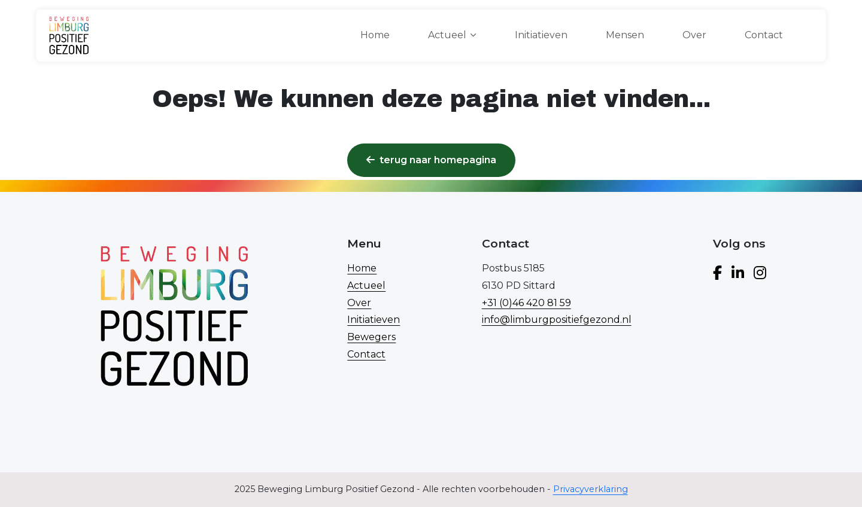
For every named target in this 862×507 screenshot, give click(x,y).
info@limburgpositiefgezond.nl (557, 319)
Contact (764, 35)
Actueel (366, 285)
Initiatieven (541, 35)
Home (375, 35)
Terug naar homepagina (431, 160)
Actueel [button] (447, 35)
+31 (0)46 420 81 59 (526, 303)
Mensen (625, 35)
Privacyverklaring (590, 489)
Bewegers (371, 337)
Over (694, 35)
